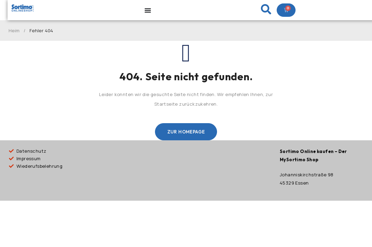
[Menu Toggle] (147, 10)
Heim (14, 30)
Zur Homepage (186, 131)
